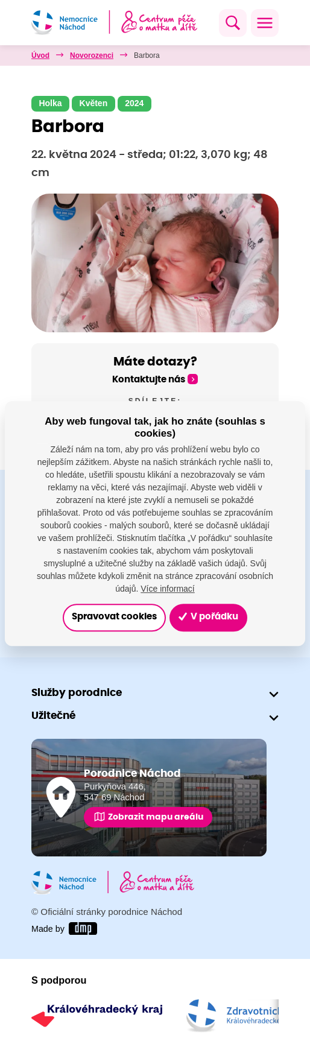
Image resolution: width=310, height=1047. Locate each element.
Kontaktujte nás (148, 379)
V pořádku (208, 616)
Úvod (40, 55)
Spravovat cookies (114, 617)
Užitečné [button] (53, 715)
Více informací (167, 588)
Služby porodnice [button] (76, 693)
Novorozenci (91, 55)
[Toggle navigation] (265, 23)
